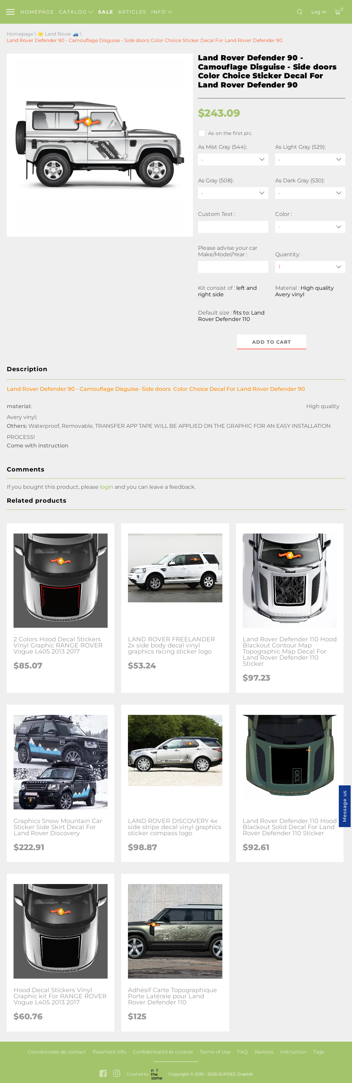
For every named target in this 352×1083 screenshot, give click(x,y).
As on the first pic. (225, 133)
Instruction (293, 1052)
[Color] (310, 227)
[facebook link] (103, 1074)
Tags (318, 1052)
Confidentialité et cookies (163, 1052)
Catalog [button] (76, 12)
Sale (105, 12)
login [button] (106, 487)
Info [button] (161, 12)
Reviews (264, 1052)
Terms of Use (215, 1052)
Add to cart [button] (271, 342)
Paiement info (109, 1052)
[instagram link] (116, 1074)
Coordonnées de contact (57, 1052)
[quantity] (310, 267)
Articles (132, 12)
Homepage (37, 12)
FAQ (242, 1052)
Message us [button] (345, 806)
